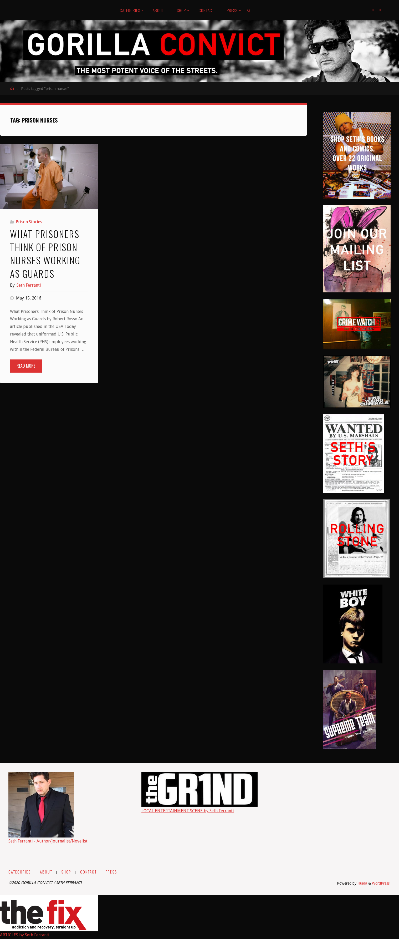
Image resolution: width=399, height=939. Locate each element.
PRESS (111, 872)
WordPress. (381, 883)
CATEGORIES (19, 872)
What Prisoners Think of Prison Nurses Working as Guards (45, 253)
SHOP (66, 872)
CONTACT (88, 872)
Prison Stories (29, 221)
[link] (249, 10)
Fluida (361, 883)
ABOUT (46, 872)
